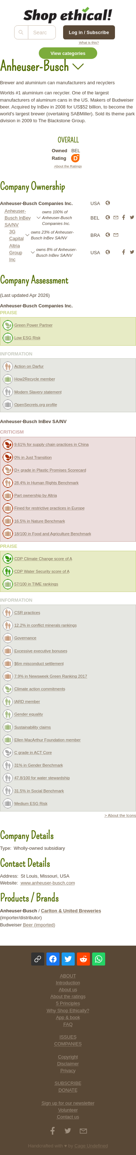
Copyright (68, 1057)
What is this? (89, 42)
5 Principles (68, 1003)
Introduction (68, 982)
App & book (68, 1017)
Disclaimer (68, 1063)
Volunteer (68, 1110)
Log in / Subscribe (89, 32)
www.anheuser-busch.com (48, 883)
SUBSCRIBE (68, 1083)
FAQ (68, 1024)
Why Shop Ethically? (68, 1010)
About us (68, 989)
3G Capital (16, 235)
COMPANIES (68, 1044)
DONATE (67, 1090)
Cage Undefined (91, 1145)
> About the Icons (120, 815)
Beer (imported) (39, 925)
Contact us (68, 1117)
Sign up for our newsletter (68, 1103)
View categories (68, 53)
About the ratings (68, 996)
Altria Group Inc (15, 252)
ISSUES (68, 1037)
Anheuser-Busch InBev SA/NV (18, 217)
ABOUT (68, 976)
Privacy (68, 1070)
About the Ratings (68, 166)
